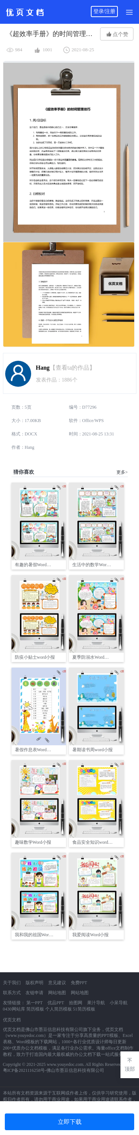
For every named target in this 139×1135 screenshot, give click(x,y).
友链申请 (34, 992)
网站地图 (57, 992)
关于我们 (12, 982)
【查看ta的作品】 (73, 367)
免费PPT (79, 982)
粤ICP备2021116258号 (24, 1070)
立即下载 (70, 1122)
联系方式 (12, 992)
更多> (122, 472)
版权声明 (34, 982)
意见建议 (57, 982)
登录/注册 (104, 11)
